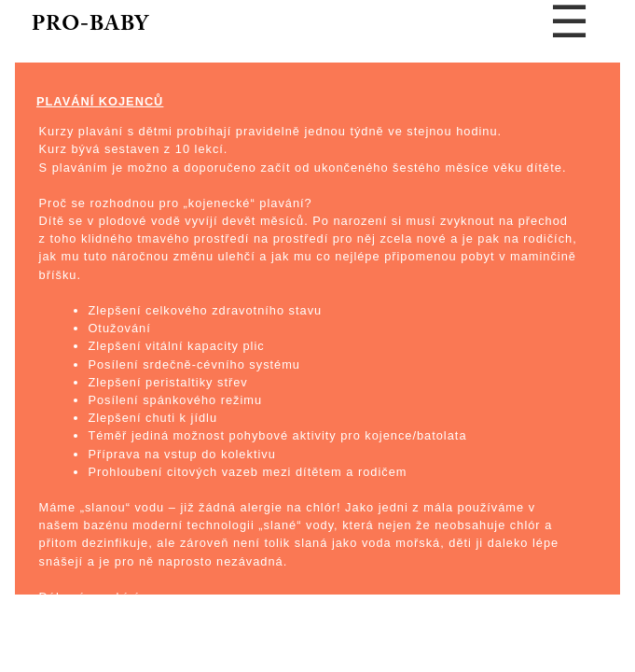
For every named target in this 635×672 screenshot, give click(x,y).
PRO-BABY (90, 25)
